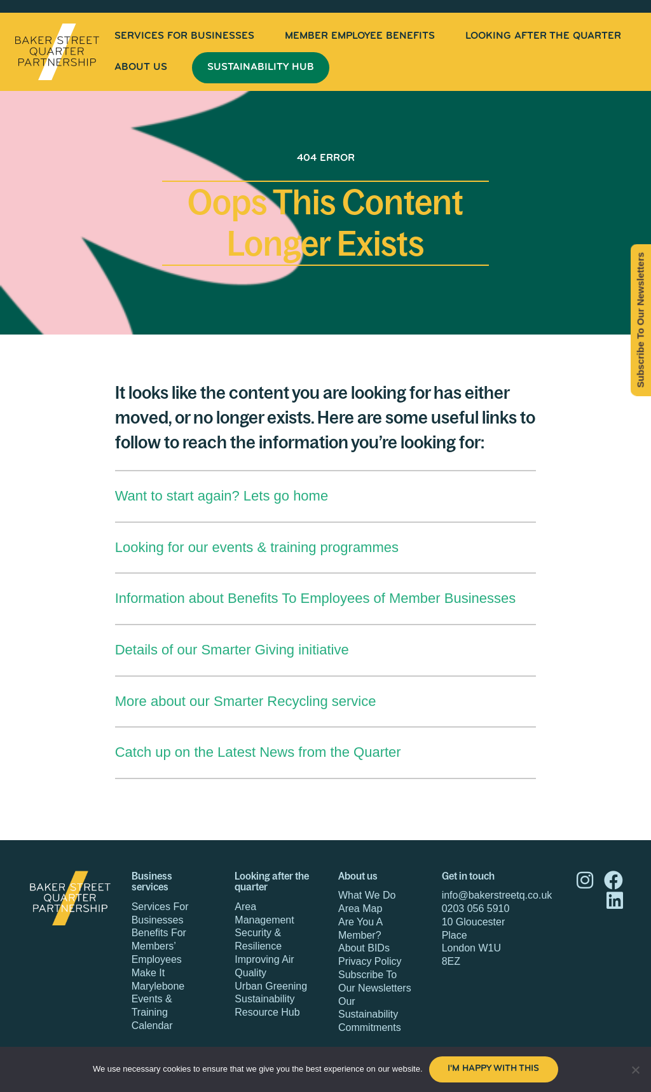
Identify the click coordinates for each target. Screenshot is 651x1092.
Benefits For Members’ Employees (159, 946)
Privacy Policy (370, 961)
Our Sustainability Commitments (369, 1014)
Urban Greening (271, 986)
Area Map (360, 908)
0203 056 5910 (476, 908)
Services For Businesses (184, 36)
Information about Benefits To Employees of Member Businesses (315, 598)
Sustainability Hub (260, 67)
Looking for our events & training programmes (257, 547)
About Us (140, 67)
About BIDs (364, 948)
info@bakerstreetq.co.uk (497, 895)
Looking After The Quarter (543, 36)
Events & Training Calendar (152, 1012)
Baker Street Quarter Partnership (57, 52)
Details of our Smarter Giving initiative (232, 650)
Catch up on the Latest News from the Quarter (258, 752)
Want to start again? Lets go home (222, 496)
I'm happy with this (493, 1069)
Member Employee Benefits (360, 36)
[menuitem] (184, 36)
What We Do (366, 895)
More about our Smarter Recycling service (245, 701)
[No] (635, 1069)
